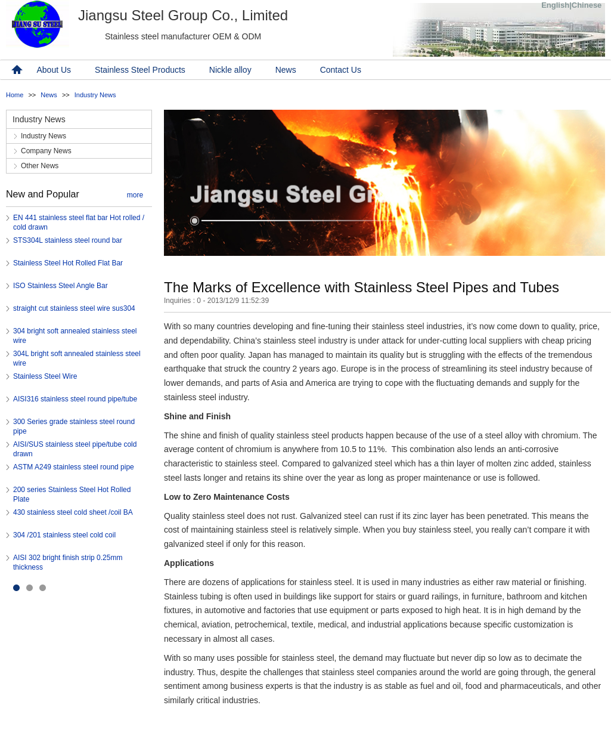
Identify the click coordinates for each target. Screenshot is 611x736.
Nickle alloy (230, 70)
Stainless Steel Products (140, 70)
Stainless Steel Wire (45, 376)
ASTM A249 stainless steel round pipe (73, 467)
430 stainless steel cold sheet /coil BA (73, 512)
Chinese (587, 5)
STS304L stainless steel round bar (67, 240)
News (285, 70)
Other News (39, 166)
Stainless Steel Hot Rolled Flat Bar (68, 263)
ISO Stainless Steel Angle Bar (60, 286)
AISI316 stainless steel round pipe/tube (75, 399)
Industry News (95, 94)
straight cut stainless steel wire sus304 (74, 308)
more (135, 195)
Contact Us (340, 70)
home (15, 69)
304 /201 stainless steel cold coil (64, 535)
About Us (54, 70)
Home (14, 94)
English (555, 5)
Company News (46, 151)
